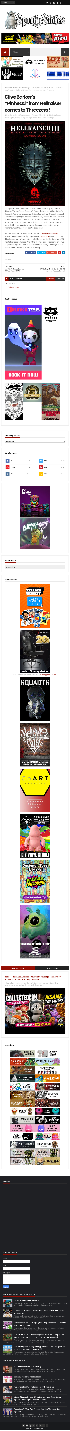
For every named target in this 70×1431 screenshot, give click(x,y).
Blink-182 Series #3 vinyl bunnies (27, 1377)
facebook (60, 279)
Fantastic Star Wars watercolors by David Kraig (34, 1387)
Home (7, 88)
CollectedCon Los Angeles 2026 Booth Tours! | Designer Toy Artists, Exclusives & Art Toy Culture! (33, 978)
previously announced (49, 234)
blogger (51, 279)
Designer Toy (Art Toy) (40, 88)
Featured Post (18, 969)
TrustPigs (8, 90)
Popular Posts (52, 969)
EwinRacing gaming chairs (47, 675)
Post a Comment (13, 287)
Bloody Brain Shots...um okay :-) (27, 1367)
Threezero (58, 88)
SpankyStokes (39, 1429)
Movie (51, 88)
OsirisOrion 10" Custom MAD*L (27, 1301)
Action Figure (26, 88)
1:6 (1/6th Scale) (15, 88)
